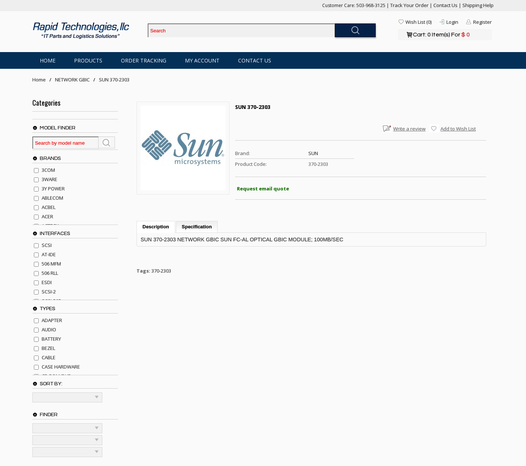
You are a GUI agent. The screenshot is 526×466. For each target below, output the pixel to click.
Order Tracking (143, 60)
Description (155, 226)
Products (88, 60)
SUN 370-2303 (114, 79)
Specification (197, 226)
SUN (313, 153)
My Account (202, 60)
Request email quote (263, 188)
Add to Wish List (458, 128)
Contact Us (445, 5)
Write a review (409, 128)
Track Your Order (409, 5)
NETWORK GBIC (72, 79)
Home (47, 60)
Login (452, 22)
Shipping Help (478, 5)
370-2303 (161, 270)
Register (482, 22)
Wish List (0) (418, 22)
